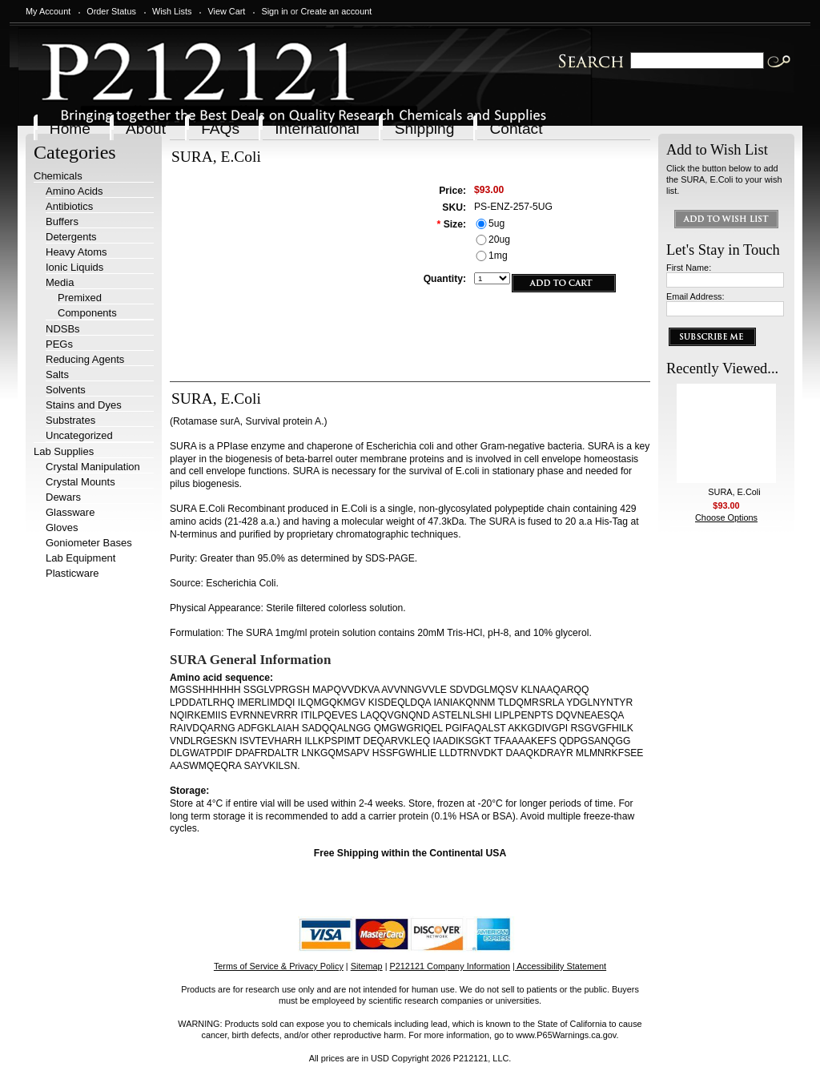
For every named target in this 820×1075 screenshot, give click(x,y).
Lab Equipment (80, 558)
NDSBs (63, 329)
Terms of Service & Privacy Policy (279, 966)
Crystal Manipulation (93, 467)
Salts (57, 374)
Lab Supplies (64, 451)
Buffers (62, 221)
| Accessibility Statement (559, 966)
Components (87, 313)
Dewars (63, 497)
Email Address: (695, 296)
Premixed (80, 298)
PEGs (59, 344)
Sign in (274, 11)
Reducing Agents (85, 359)
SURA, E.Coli (734, 492)
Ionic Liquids (74, 267)
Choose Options (726, 517)
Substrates (70, 420)
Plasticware (72, 573)
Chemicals (58, 176)
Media (60, 282)
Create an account (336, 11)
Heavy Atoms (76, 252)
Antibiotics (69, 206)
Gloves (62, 527)
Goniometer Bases (89, 543)
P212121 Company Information (450, 966)
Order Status (111, 11)
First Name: (688, 267)
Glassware (70, 512)
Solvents (66, 390)
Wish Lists (172, 11)
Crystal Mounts (80, 482)
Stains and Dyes (84, 405)
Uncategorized (79, 435)
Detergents (71, 237)
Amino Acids (74, 191)
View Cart (226, 11)
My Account (48, 11)
